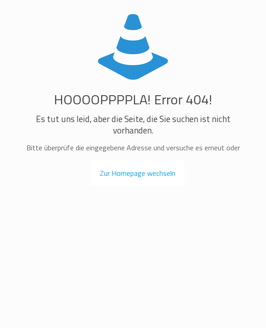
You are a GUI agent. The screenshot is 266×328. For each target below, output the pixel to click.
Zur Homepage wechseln (137, 173)
